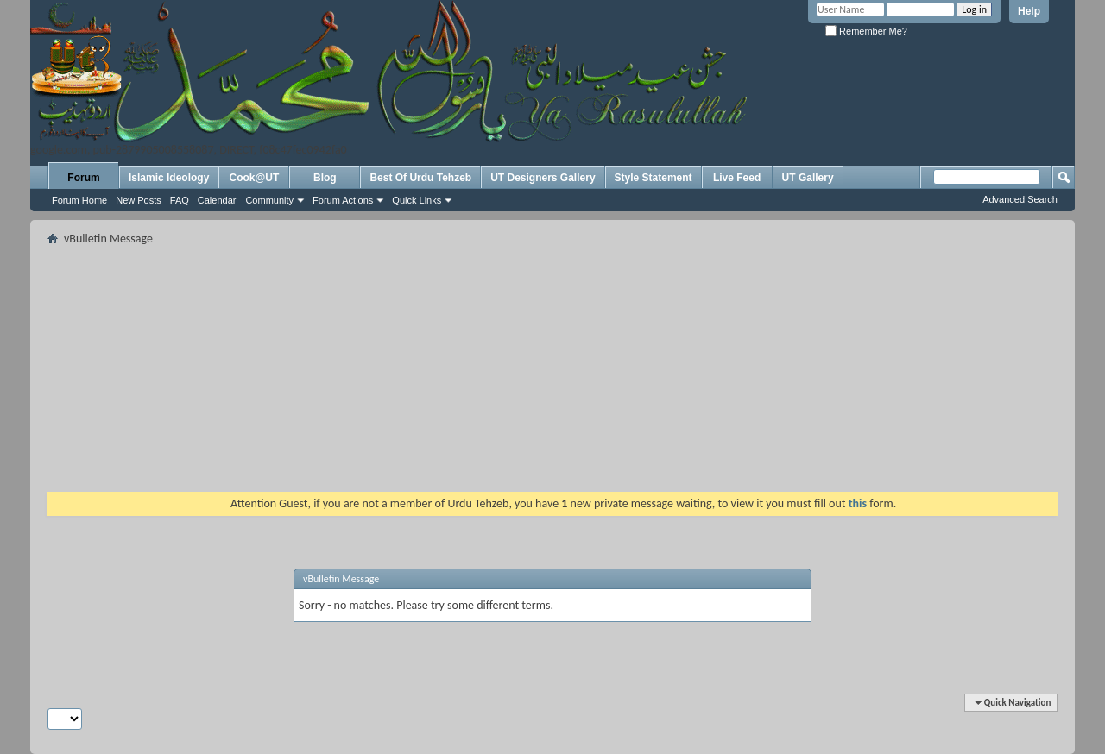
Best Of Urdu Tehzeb (420, 178)
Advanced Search (1020, 199)
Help (1029, 11)
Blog (325, 178)
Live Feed (737, 178)
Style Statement (653, 178)
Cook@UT (255, 178)
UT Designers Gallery (542, 178)
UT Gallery (808, 178)
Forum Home (79, 200)
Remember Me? (866, 31)
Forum (83, 178)
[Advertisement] (552, 371)
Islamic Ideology (169, 178)
